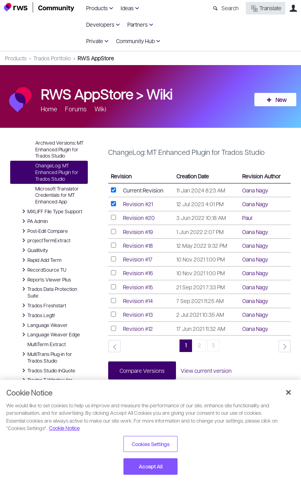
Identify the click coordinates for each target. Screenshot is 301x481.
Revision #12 (138, 328)
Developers (100, 24)
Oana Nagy (255, 190)
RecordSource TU (43, 270)
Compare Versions (142, 370)
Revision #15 (138, 286)
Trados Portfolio (52, 58)
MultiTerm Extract (46, 344)
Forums (76, 109)
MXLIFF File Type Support (51, 211)
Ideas (127, 7)
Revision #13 (138, 314)
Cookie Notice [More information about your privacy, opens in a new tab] (64, 428)
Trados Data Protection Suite (48, 292)
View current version (207, 370)
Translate (265, 8)
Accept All (150, 466)
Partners (137, 24)
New (279, 99)
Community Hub (135, 40)
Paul (247, 217)
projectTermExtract (45, 240)
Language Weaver (44, 325)
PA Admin (34, 221)
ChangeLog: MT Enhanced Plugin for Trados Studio (56, 172)
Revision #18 (138, 245)
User (293, 8)
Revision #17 (137, 259)
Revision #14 (138, 300)
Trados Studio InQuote (47, 370)
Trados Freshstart (43, 305)
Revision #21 (138, 203)
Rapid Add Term (41, 260)
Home (49, 109)
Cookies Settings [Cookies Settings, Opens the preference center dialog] (150, 444)
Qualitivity (34, 250)
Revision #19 (138, 231)
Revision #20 (139, 217)
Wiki (159, 94)
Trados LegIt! (37, 315)
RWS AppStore (96, 58)
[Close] (288, 392)
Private (94, 40)
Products (97, 7)
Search (230, 7)
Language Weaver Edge (50, 334)
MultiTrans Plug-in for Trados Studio (46, 357)
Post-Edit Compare (44, 231)
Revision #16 (138, 272)
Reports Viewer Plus (45, 279)
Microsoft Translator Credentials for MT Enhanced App (57, 195)
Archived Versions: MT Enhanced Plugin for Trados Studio (59, 149)
